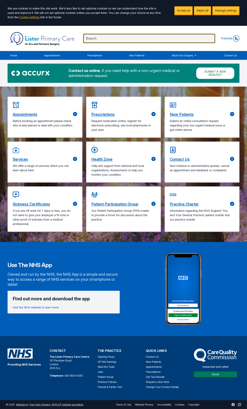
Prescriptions (94, 55)
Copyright (193, 404)
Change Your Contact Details (162, 387)
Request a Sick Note (157, 381)
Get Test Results (155, 376)
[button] (45, 117)
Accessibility (164, 404)
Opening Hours (106, 356)
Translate (230, 38)
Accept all (183, 10)
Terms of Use (123, 404)
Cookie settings (29, 17)
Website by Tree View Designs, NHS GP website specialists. (50, 404)
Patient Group (105, 376)
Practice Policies (107, 381)
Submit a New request (215, 73)
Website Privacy (144, 404)
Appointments (52, 55)
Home (13, 55)
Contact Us (230, 55)
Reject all (202, 10)
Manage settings (226, 10)
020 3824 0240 (73, 375)
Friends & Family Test (110, 387)
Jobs (100, 371)
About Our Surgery (184, 55)
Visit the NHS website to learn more (36, 307)
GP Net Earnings (107, 361)
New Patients (136, 55)
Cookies (179, 404)
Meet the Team (106, 366)
